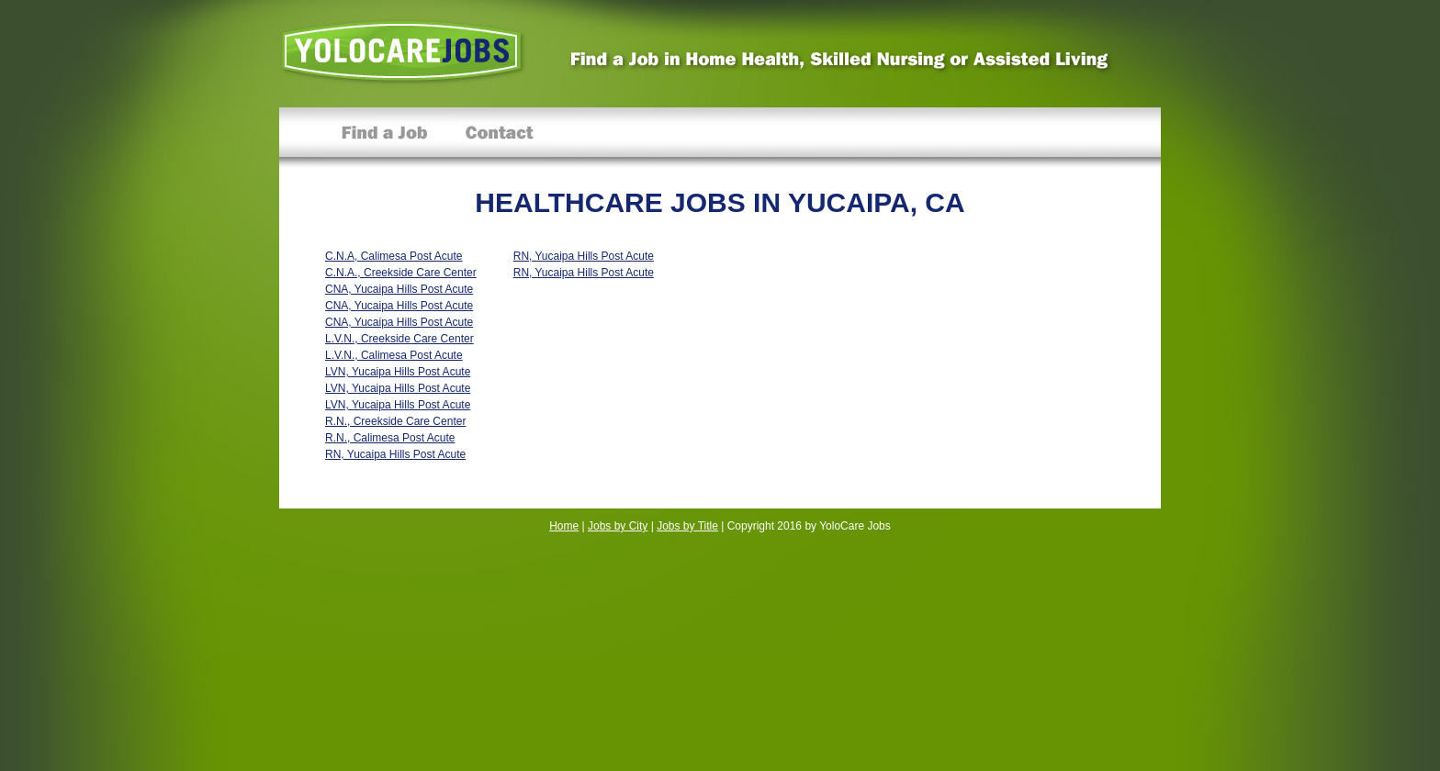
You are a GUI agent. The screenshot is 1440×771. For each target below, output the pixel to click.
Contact (499, 137)
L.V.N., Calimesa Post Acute (394, 355)
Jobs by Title (687, 526)
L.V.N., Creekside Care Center (399, 338)
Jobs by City (617, 526)
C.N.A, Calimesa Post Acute (393, 256)
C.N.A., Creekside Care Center (401, 272)
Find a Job (384, 137)
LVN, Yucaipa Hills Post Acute (397, 371)
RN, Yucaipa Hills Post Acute (395, 454)
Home (564, 526)
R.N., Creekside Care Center (395, 421)
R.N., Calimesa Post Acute (390, 437)
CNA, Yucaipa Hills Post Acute (399, 289)
